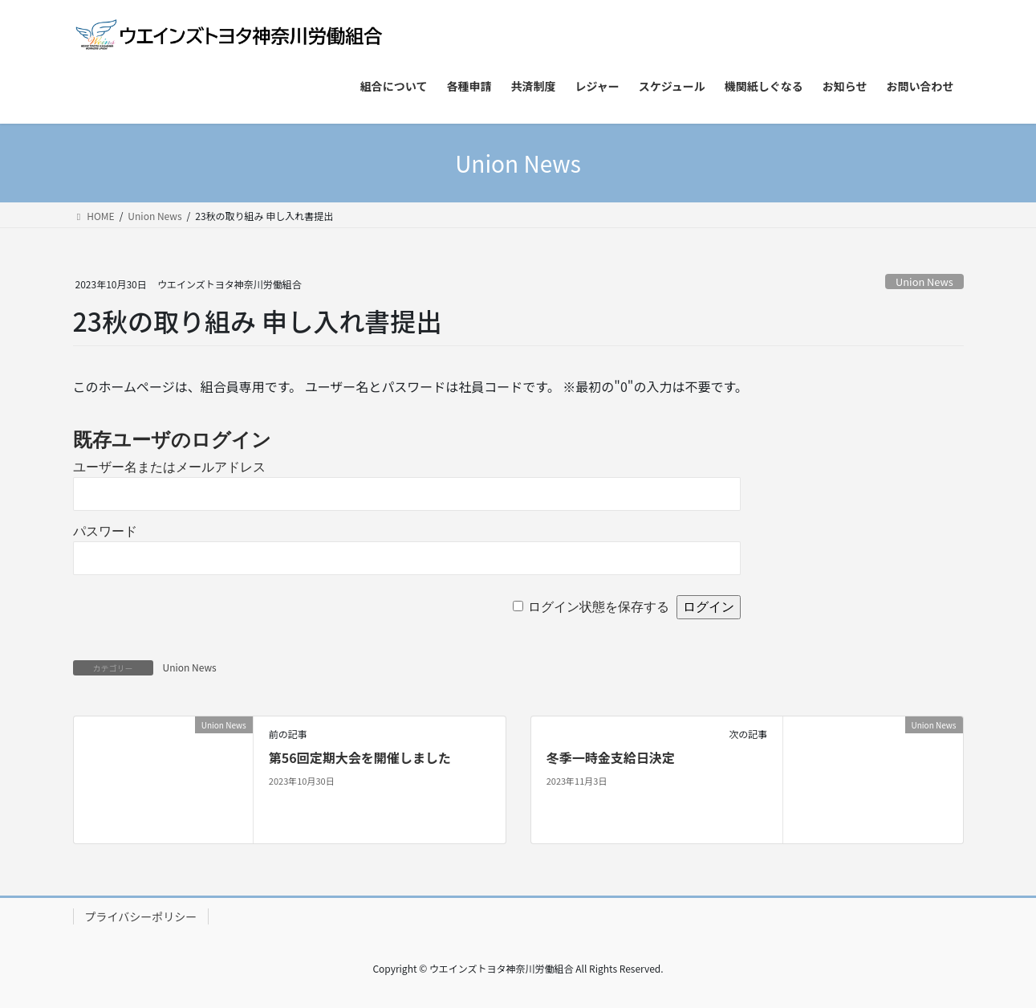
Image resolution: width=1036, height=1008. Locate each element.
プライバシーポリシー (141, 916)
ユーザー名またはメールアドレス (169, 467)
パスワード (105, 531)
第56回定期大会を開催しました (360, 757)
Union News (924, 281)
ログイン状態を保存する (598, 607)
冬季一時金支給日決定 (610, 757)
